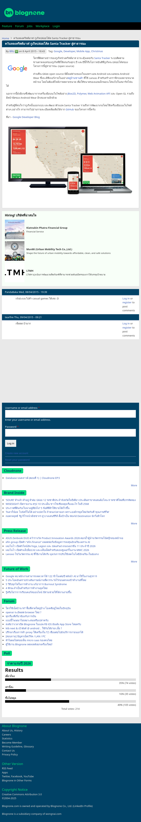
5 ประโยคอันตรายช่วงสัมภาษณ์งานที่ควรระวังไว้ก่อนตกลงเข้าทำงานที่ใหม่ (46, 580)
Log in (126, 298)
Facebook (16, 776)
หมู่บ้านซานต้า (75, 78)
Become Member (12, 742)
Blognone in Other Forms (17, 780)
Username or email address (21, 408)
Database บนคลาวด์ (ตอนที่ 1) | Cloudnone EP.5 (33, 478)
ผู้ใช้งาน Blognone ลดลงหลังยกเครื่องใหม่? (29, 644)
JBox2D (71, 93)
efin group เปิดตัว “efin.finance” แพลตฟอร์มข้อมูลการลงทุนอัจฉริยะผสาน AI (48, 542)
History (18, 730)
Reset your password (17, 459)
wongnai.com (54, 814)
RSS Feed (7, 768)
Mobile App (83, 51)
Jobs (29, 26)
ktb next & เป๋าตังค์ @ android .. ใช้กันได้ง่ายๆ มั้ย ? (34, 628)
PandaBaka (11, 292)
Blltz (11, 51)
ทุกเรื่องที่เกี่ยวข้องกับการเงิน (21, 616)
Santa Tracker (102, 58)
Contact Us (8, 750)
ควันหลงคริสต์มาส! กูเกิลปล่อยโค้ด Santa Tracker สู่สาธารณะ (45, 44)
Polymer (81, 93)
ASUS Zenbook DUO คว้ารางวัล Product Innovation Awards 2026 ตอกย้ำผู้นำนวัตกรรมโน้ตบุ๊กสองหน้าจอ (64, 538)
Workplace (42, 26)
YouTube (29, 776)
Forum (19, 26)
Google (58, 51)
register (127, 302)
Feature (7, 26)
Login (56, 26)
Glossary (29, 746)
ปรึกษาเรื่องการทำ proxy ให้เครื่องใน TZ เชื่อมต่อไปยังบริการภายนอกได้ (44, 632)
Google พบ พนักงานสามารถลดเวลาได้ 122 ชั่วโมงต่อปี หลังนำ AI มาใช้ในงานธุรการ (51, 576)
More (134, 485)
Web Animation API (99, 93)
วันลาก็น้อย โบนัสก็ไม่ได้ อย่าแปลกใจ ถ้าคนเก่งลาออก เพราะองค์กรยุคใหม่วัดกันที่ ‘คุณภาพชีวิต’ (57, 512)
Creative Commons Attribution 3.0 (22, 794)
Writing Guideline (12, 746)
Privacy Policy (10, 754)
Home (5, 38)
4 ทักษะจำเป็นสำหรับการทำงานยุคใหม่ (26, 588)
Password (10, 426)
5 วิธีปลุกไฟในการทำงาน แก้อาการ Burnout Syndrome (36, 584)
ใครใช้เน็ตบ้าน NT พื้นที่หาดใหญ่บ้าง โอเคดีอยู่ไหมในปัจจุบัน (38, 608)
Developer (69, 51)
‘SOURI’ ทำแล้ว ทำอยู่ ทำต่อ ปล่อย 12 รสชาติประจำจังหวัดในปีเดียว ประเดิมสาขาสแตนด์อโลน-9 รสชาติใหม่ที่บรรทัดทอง (71, 500)
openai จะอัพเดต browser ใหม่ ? (23, 612)
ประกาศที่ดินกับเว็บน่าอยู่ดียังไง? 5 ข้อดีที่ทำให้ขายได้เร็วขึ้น (38, 508)
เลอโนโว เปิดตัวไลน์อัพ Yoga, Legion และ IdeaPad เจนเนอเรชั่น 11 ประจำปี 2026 (50, 546)
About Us (7, 730)
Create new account (16, 453)
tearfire (9, 317)
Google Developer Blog (26, 117)
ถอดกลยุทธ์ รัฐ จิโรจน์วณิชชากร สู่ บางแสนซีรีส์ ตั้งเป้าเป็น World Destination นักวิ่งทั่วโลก (55, 516)
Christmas (97, 51)
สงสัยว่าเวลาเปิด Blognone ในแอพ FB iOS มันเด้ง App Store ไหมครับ (43, 624)
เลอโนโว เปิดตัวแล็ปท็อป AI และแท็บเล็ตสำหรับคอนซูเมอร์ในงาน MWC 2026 (47, 550)
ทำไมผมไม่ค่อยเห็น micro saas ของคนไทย (29, 640)
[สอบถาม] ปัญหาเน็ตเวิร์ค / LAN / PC (26, 636)
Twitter (6, 776)
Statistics (7, 738)
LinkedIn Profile (82, 806)
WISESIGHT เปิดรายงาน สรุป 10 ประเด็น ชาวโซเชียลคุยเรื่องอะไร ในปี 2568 (47, 504)
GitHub (70, 109)
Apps (5, 772)
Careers (6, 734)
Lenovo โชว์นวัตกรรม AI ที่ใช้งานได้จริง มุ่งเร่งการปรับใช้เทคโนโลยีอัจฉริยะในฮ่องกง (52, 554)
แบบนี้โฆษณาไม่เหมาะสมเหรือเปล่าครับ (27, 620)
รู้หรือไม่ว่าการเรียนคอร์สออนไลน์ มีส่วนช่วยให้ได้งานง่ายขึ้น (38, 592)
